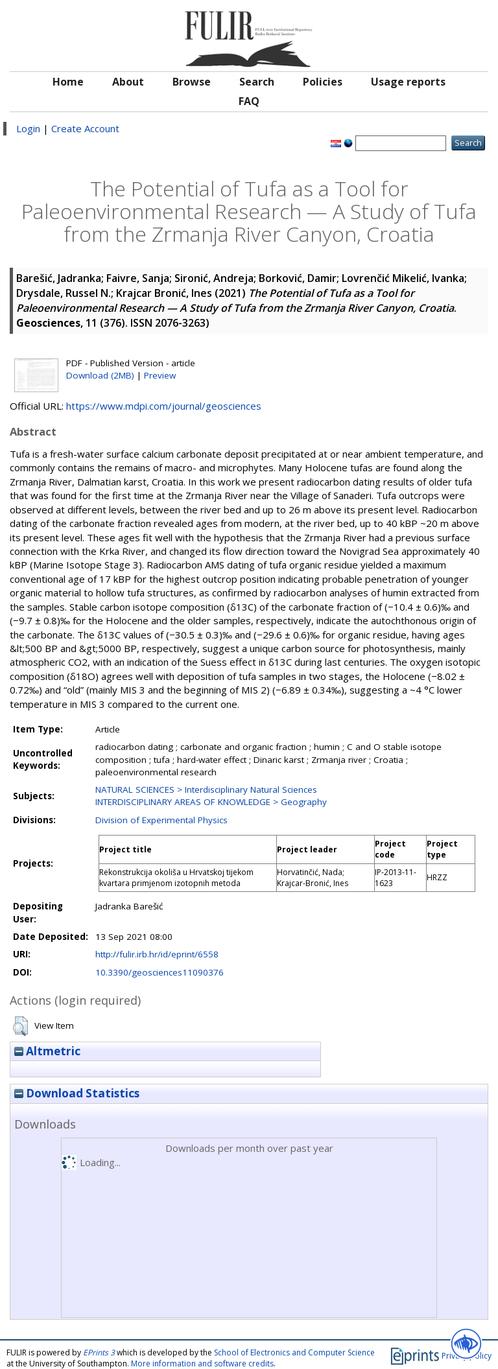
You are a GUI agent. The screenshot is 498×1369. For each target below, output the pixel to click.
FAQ (249, 101)
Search (256, 82)
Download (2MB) (100, 375)
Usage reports (408, 82)
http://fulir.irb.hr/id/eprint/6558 (157, 954)
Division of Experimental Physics (161, 820)
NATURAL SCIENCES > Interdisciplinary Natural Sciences (206, 789)
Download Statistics (76, 1093)
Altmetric (47, 1051)
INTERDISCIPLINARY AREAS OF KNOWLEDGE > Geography (211, 802)
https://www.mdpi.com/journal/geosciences (163, 405)
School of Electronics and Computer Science (294, 1352)
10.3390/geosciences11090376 (159, 972)
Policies (322, 82)
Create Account (85, 128)
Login (28, 128)
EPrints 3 (99, 1352)
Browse (191, 82)
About (128, 82)
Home (68, 82)
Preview (160, 375)
